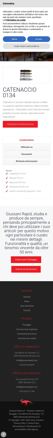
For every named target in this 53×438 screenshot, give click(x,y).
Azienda (26, 297)
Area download (26, 306)
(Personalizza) (18, 426)
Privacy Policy (20, 423)
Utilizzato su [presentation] (27, 147)
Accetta (38, 39)
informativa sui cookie (16, 20)
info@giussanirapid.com (26, 360)
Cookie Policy (33, 423)
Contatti (26, 310)
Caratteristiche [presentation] (27, 140)
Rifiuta (14, 39)
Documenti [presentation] (26, 154)
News (26, 301)
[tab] (26, 140)
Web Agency (32, 429)
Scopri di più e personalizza (26, 46)
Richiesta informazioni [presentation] (26, 161)
